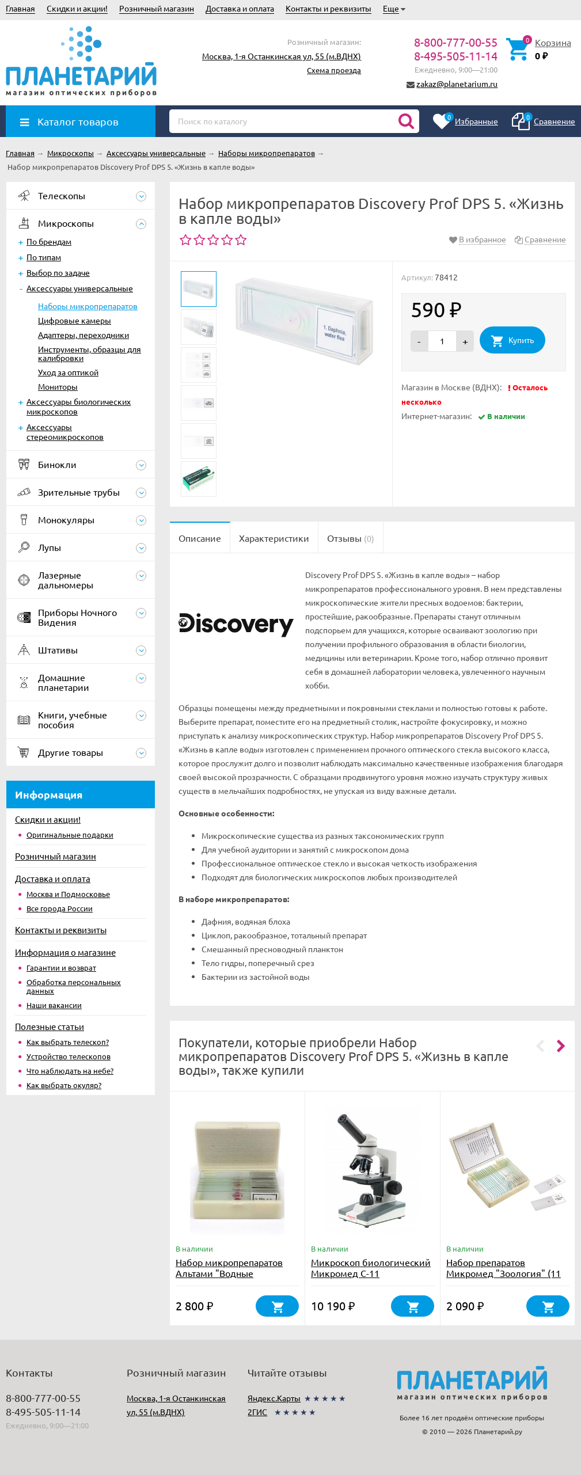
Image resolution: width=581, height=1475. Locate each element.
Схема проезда (334, 70)
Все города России (59, 908)
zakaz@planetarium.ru (457, 83)
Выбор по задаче (58, 272)
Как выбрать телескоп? (67, 1042)
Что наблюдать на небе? (69, 1070)
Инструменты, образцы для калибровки (89, 353)
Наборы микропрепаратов (88, 306)
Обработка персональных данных (73, 986)
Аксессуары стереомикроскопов (65, 431)
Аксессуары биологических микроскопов (78, 406)
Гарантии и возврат (61, 967)
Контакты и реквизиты (328, 8)
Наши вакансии (54, 1005)
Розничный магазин (156, 8)
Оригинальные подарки (69, 834)
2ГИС (257, 1411)
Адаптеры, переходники (83, 334)
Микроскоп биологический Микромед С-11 (371, 1267)
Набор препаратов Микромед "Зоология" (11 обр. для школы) (503, 1273)
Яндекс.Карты (274, 1398)
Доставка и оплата (240, 8)
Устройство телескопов (68, 1056)
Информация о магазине (65, 951)
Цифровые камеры (74, 320)
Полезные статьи (49, 1026)
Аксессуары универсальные (79, 288)
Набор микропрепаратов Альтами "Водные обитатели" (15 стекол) (229, 1273)
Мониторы (58, 386)
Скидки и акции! (77, 8)
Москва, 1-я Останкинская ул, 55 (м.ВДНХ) (281, 56)
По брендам (48, 241)
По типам (43, 257)
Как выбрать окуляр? (63, 1085)
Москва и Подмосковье (68, 894)
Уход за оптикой (68, 372)
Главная (20, 8)
